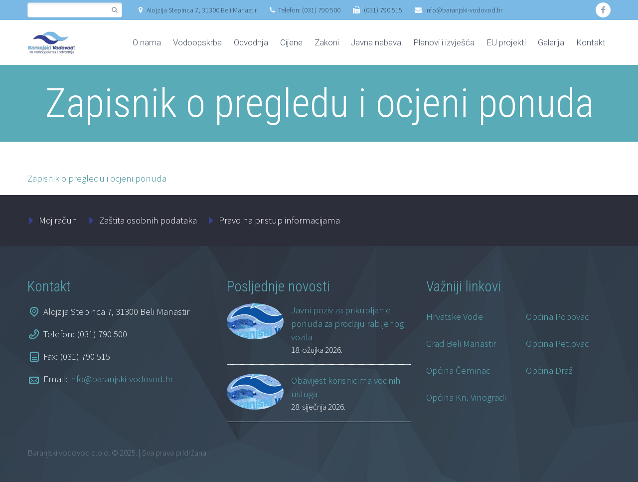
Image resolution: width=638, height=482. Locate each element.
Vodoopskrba (197, 42)
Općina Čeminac (458, 370)
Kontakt (591, 42)
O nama (147, 42)
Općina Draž (549, 370)
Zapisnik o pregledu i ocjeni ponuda (96, 178)
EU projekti (506, 42)
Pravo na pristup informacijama (279, 220)
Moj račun (58, 220)
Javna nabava (376, 42)
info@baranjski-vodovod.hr (463, 9)
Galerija (551, 42)
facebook (603, 9)
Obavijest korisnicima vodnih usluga (345, 387)
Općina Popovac (557, 316)
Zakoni (327, 42)
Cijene (291, 42)
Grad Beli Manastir (461, 343)
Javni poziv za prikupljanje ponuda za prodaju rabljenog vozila (347, 323)
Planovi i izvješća (444, 42)
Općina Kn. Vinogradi (466, 397)
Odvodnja (251, 42)
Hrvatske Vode (454, 316)
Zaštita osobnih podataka (148, 220)
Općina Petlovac (557, 343)
